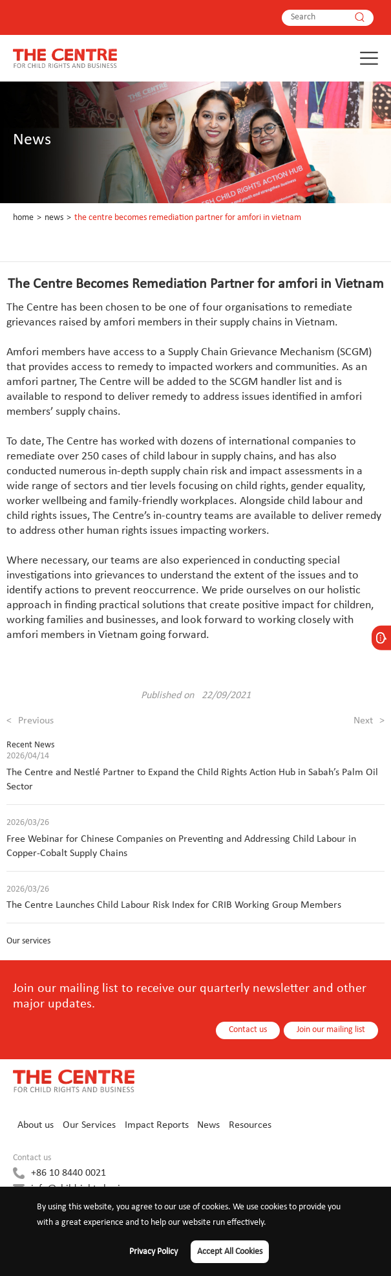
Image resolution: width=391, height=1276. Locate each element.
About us (35, 1125)
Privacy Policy (153, 1252)
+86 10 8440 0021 (68, 1173)
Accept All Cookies (229, 1252)
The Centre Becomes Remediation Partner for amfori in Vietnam (187, 218)
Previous (30, 721)
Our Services (89, 1125)
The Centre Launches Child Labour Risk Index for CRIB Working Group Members (173, 905)
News (54, 218)
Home (23, 218)
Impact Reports (157, 1125)
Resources (250, 1125)
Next (369, 721)
